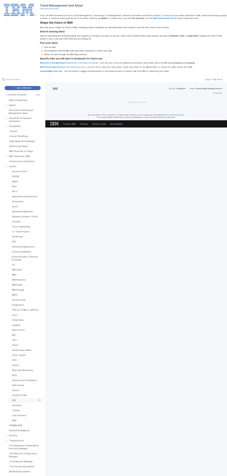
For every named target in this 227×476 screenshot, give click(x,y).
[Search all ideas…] (26, 79)
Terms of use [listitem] (99, 124)
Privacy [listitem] (84, 124)
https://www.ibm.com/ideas (85, 63)
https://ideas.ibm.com (75, 67)
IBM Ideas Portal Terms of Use (171, 115)
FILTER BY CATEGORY (16, 95)
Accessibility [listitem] (116, 124)
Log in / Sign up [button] (213, 79)
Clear (38, 95)
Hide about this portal (49, 9)
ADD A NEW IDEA (22, 88)
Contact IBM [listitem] (69, 124)
